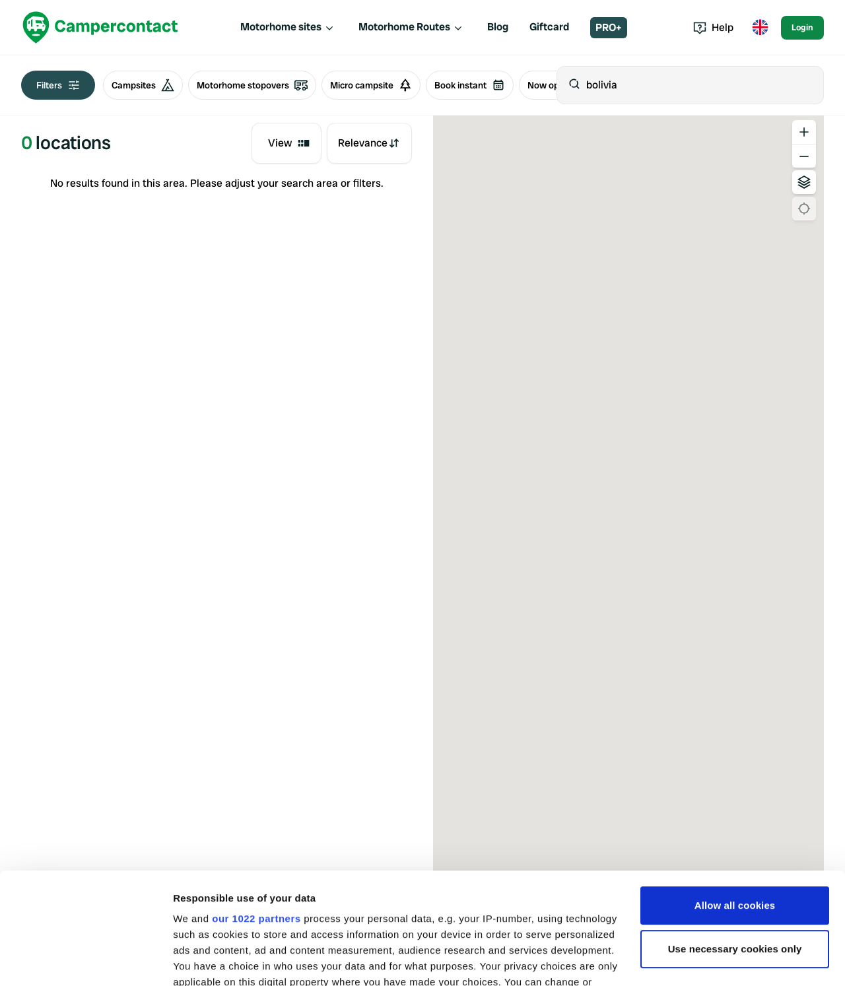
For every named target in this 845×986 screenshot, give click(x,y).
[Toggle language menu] (760, 28)
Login (802, 27)
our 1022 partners (256, 814)
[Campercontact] (100, 27)
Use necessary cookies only (735, 844)
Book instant (469, 85)
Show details (203, 960)
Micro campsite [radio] (371, 85)
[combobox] (286, 143)
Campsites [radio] (143, 85)
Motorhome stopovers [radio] (252, 85)
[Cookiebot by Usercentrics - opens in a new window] (85, 960)
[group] (262, 85)
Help (713, 27)
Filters (58, 85)
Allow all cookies (735, 800)
